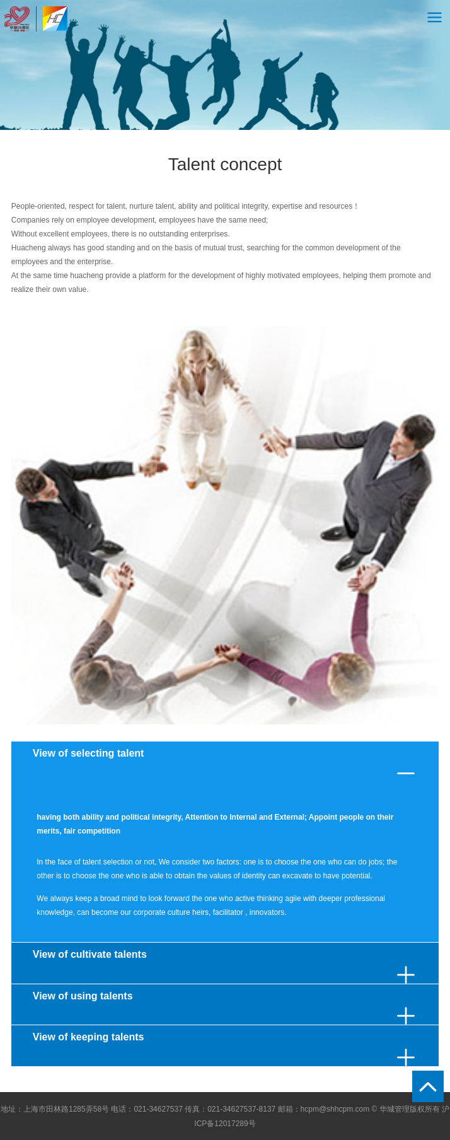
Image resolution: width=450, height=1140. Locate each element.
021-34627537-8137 (241, 1109)
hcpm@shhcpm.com (335, 1109)
